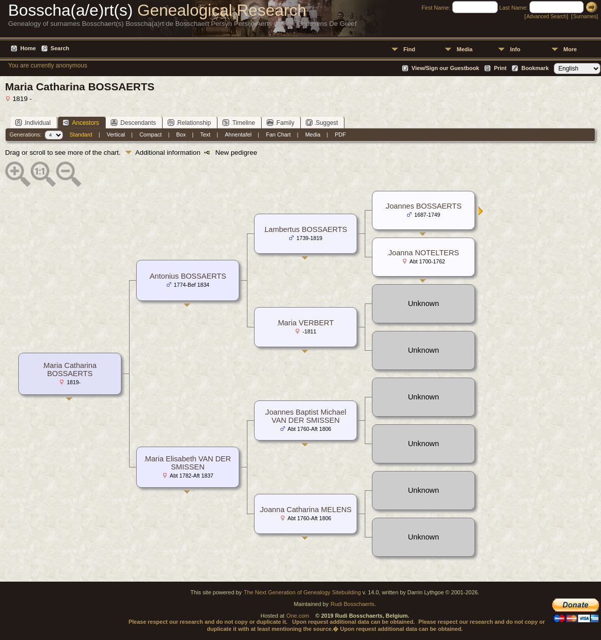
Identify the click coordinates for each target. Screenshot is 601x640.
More (570, 49)
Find (409, 49)
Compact (150, 134)
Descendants (133, 122)
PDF (340, 134)
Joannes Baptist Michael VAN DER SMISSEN (306, 416)
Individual (33, 122)
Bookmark (535, 68)
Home (28, 48)
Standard (81, 134)
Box (181, 134)
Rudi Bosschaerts (352, 604)
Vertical (116, 134)
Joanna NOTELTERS (423, 253)
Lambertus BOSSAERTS (306, 229)
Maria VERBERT (306, 323)
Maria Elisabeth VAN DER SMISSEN (188, 463)
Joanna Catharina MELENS (306, 510)
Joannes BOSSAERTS (424, 206)
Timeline (239, 122)
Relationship (189, 122)
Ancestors (80, 122)
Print (500, 68)
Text (205, 134)
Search (60, 48)
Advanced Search (546, 16)
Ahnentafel (238, 134)
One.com (298, 616)
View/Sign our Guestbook (445, 68)
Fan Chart (278, 134)
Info (515, 49)
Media (464, 49)
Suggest (322, 122)
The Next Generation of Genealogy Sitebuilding (302, 592)
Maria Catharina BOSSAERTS (70, 369)
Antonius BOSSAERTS (188, 276)
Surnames (584, 16)
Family (280, 122)
